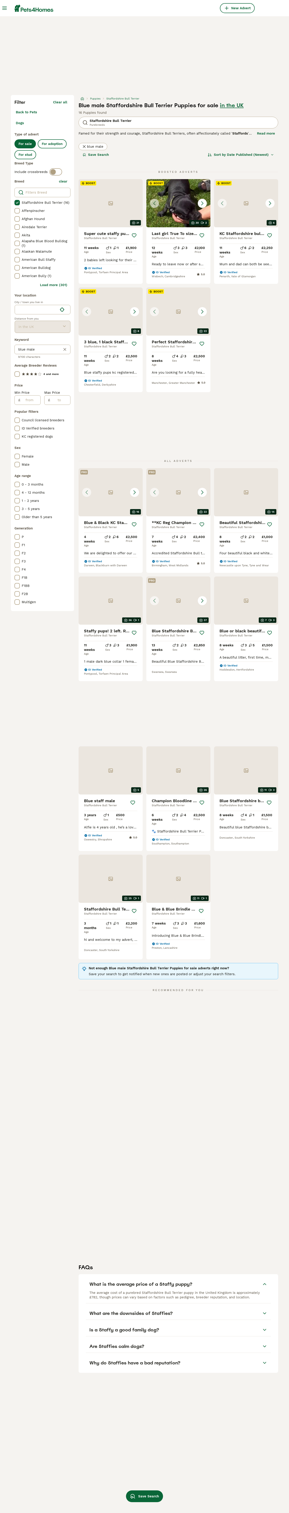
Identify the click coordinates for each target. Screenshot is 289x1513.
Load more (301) (53, 285)
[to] (60, 400)
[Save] (134, 235)
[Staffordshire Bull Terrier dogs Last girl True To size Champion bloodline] (178, 203)
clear (63, 181)
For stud (25, 155)
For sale (25, 144)
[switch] (55, 171)
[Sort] (240, 154)
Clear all (60, 102)
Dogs (20, 123)
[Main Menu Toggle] (4, 8)
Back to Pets (26, 112)
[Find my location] (62, 309)
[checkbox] (17, 202)
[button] (178, 203)
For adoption (52, 144)
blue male (92, 147)
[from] (30, 400)
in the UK (232, 105)
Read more (266, 133)
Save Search (96, 155)
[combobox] (36, 309)
